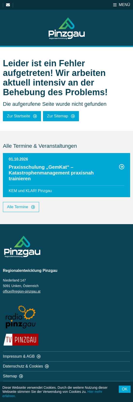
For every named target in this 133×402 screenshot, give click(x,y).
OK (124, 389)
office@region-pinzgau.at (22, 291)
